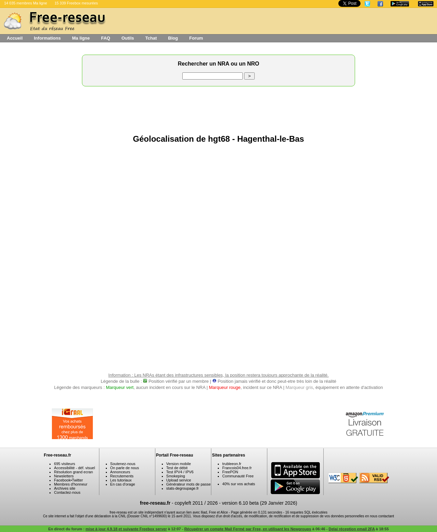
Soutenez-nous (123, 464)
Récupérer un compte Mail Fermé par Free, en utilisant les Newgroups (247, 529)
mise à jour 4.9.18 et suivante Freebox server (126, 529)
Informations (47, 38)
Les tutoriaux (121, 480)
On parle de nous (124, 468)
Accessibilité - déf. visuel (74, 468)
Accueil (15, 38)
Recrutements (121, 476)
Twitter (77, 480)
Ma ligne (81, 38)
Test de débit (176, 468)
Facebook (62, 480)
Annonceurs (120, 472)
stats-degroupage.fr (182, 488)
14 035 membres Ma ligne (25, 3)
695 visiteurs (64, 464)
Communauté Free (238, 476)
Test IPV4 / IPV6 (180, 472)
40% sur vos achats (238, 484)
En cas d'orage (122, 484)
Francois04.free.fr (237, 468)
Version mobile (178, 464)
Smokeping (175, 476)
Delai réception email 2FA (352, 529)
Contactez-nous (67, 492)
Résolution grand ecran (73, 472)
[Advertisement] (218, 108)
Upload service (178, 480)
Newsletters (63, 476)
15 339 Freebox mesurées (76, 3)
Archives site (64, 488)
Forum (196, 38)
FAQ (105, 38)
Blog (173, 38)
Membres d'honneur (70, 484)
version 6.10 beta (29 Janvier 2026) (259, 503)
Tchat (151, 38)
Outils (128, 38)
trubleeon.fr (231, 464)
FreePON (230, 472)
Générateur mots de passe (188, 484)
